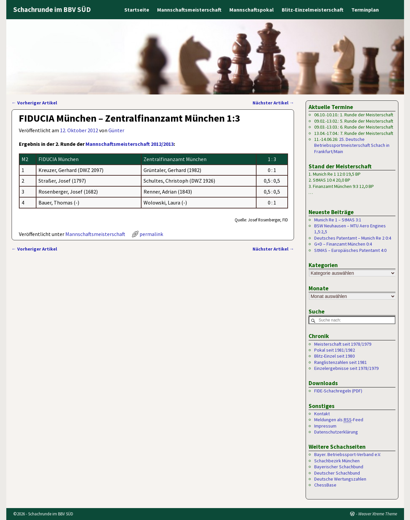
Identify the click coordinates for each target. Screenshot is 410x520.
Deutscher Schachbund (337, 473)
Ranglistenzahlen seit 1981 (340, 362)
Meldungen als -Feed (338, 420)
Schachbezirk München (337, 461)
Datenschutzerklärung (336, 432)
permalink (151, 234)
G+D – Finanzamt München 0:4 (343, 244)
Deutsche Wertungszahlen (340, 479)
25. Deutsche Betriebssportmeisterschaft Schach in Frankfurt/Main (351, 145)
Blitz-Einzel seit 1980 (334, 356)
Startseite (136, 9)
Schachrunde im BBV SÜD (52, 9)
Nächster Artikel (273, 103)
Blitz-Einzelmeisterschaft (312, 9)
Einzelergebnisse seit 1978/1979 (346, 369)
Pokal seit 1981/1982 (334, 350)
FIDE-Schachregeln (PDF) (338, 391)
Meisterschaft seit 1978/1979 (342, 344)
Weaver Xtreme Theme (377, 514)
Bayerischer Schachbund (338, 467)
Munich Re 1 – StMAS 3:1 (337, 220)
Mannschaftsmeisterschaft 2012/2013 (130, 144)
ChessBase (325, 485)
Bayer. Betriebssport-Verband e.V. (347, 455)
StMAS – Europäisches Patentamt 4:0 (350, 250)
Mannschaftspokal (251, 9)
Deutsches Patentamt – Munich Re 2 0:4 (352, 238)
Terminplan (365, 9)
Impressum (325, 426)
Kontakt (322, 414)
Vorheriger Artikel (34, 103)
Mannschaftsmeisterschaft (189, 9)
